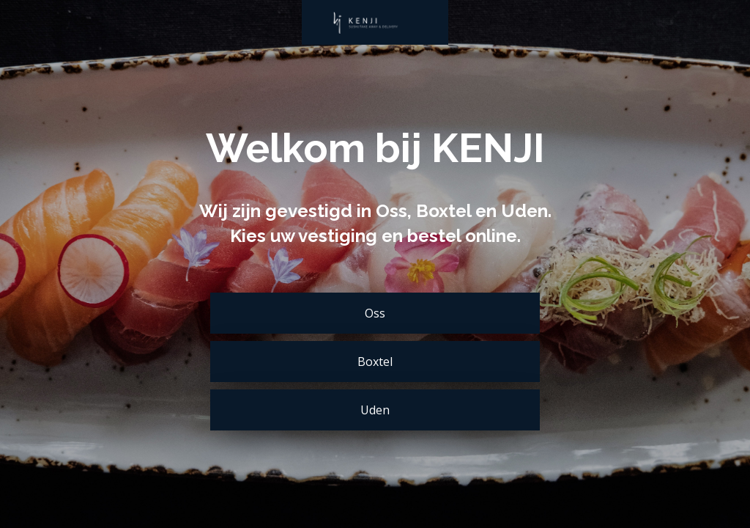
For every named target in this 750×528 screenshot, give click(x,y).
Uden (375, 410)
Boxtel (375, 361)
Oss (375, 313)
